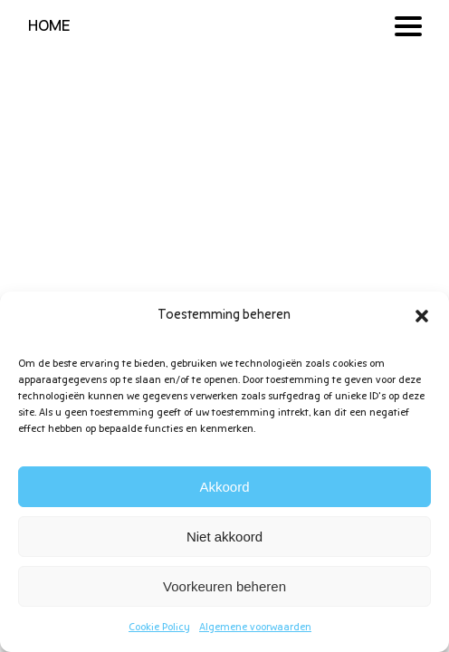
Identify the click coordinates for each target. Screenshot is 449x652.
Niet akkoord (224, 536)
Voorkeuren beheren (224, 586)
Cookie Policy (159, 627)
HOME (49, 26)
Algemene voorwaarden (255, 627)
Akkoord (224, 486)
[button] (422, 316)
